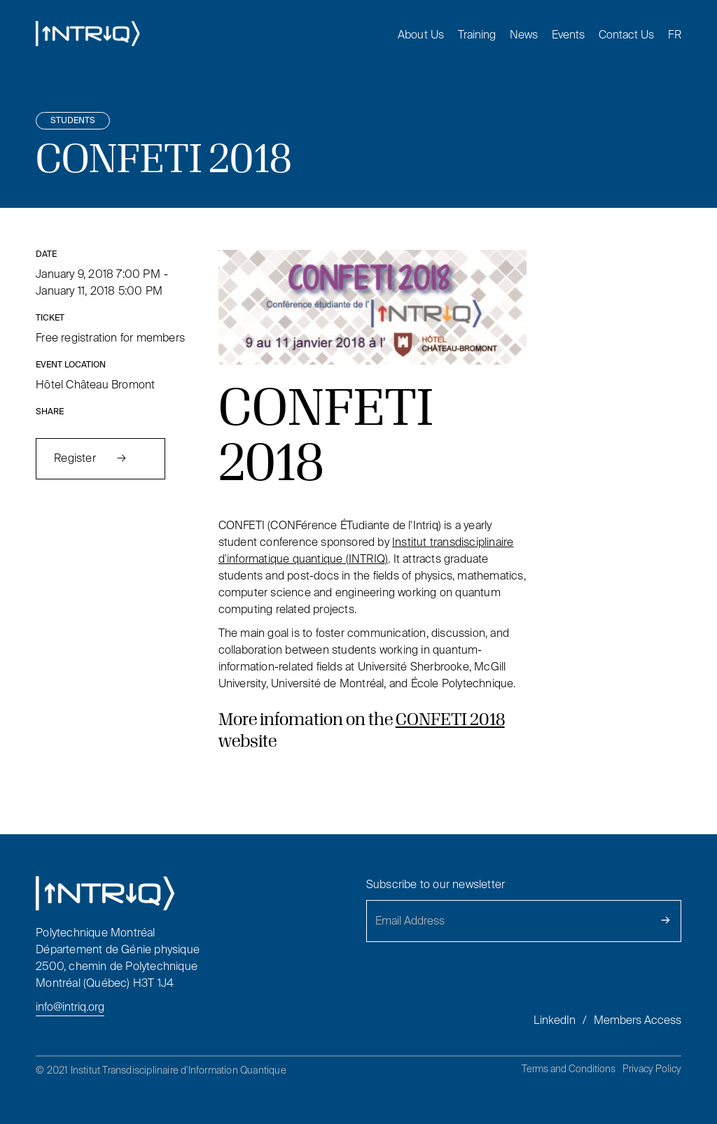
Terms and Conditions (568, 1069)
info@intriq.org (70, 1006)
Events (568, 34)
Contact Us (626, 34)
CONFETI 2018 (450, 719)
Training (477, 34)
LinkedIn (555, 1020)
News (524, 34)
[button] (414, 35)
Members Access (637, 1020)
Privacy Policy (651, 1069)
